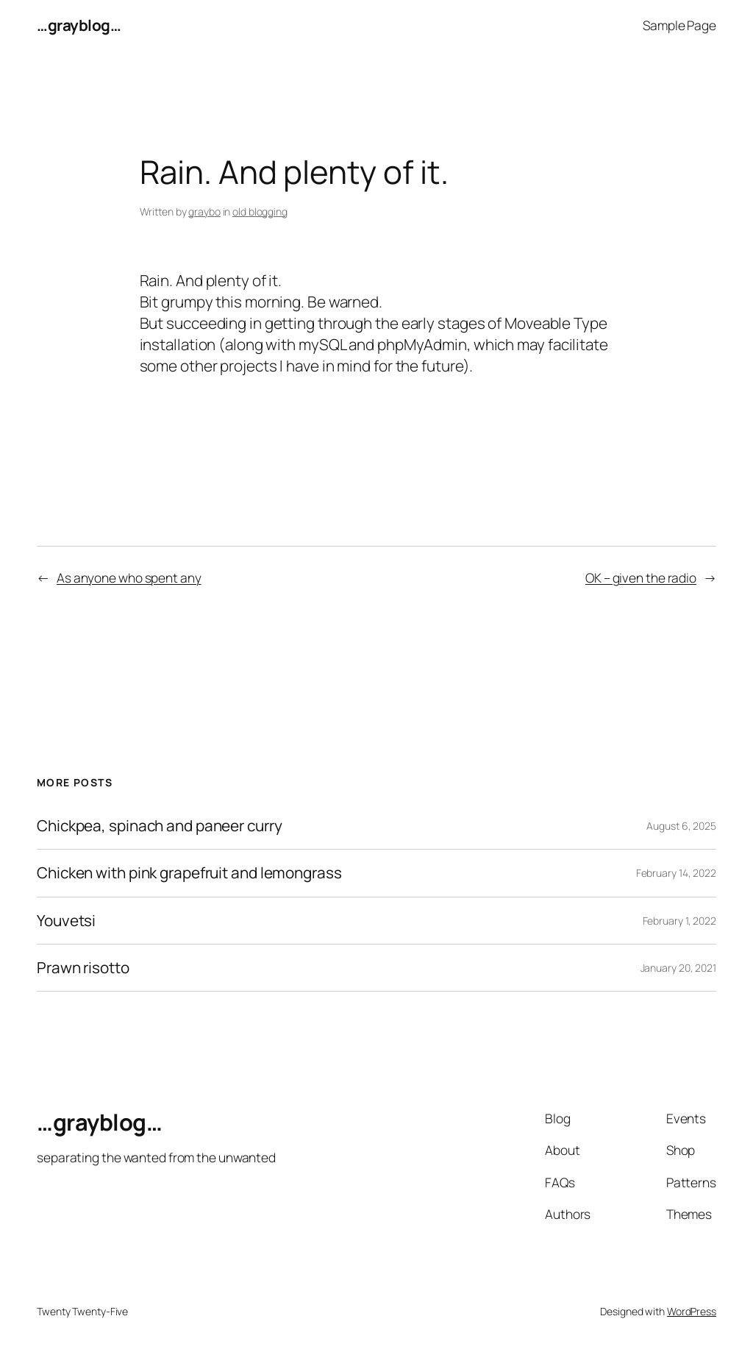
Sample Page (679, 25)
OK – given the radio (640, 577)
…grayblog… (79, 25)
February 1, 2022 (679, 921)
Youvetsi (66, 920)
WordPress (691, 1311)
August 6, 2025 (681, 826)
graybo (204, 211)
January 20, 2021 (678, 968)
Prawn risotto (83, 967)
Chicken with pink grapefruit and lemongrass (189, 872)
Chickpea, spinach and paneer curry (159, 825)
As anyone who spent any (129, 577)
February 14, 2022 (676, 873)
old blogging (260, 211)
